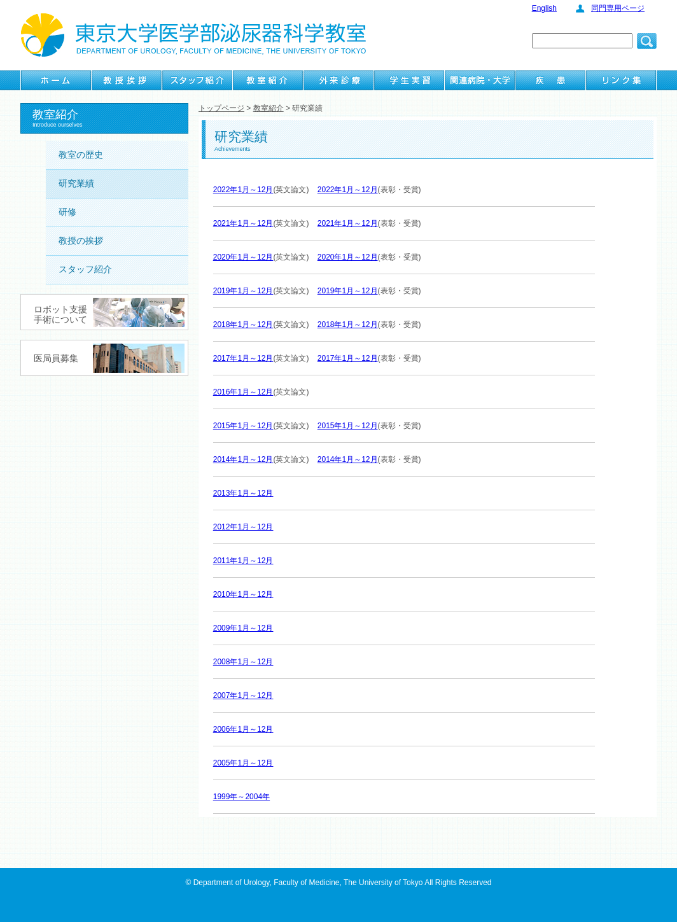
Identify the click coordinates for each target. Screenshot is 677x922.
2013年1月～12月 (243, 493)
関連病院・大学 (480, 80)
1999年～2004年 (241, 796)
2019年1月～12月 (243, 290)
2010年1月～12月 (243, 594)
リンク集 (621, 80)
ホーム (56, 80)
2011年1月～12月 (243, 560)
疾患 (550, 80)
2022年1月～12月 (243, 189)
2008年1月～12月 (243, 661)
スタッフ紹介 (197, 80)
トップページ (221, 108)
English (544, 8)
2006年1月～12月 (243, 729)
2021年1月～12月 (243, 223)
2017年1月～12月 (243, 358)
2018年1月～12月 (243, 324)
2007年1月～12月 (243, 695)
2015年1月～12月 (243, 425)
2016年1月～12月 (243, 392)
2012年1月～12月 (243, 526)
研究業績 (76, 183)
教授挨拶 (127, 80)
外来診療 (338, 80)
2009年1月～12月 (243, 628)
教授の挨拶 (81, 240)
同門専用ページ (618, 8)
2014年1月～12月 (243, 459)
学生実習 (409, 80)
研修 (67, 212)
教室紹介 (268, 80)
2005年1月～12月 (243, 762)
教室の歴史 (81, 155)
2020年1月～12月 (243, 257)
